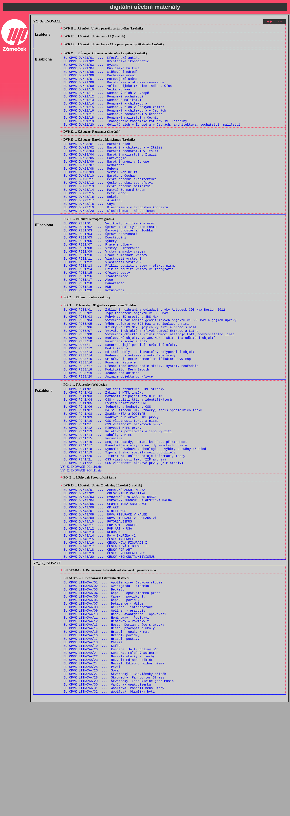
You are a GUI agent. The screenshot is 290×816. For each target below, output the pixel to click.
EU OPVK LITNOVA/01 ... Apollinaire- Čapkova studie (113, 676)
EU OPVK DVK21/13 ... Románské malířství (102, 112)
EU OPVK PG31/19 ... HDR (87, 332)
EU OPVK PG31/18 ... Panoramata (94, 327)
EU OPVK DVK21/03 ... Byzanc (91, 70)
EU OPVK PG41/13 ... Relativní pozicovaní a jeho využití (118, 501)
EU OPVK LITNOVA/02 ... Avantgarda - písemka (106, 680)
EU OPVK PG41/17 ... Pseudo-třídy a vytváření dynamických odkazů (125, 518)
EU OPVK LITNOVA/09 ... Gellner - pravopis (104, 709)
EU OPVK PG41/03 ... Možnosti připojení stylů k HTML (114, 459)
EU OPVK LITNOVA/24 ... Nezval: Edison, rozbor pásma (114, 772)
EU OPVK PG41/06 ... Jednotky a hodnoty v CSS (107, 472)
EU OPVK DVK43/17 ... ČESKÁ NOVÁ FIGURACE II (106, 635)
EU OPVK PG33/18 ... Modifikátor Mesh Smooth (106, 429)
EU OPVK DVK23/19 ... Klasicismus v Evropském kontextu (116, 238)
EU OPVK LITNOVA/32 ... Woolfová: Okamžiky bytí (109, 805)
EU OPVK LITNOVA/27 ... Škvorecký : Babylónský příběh (115, 784)
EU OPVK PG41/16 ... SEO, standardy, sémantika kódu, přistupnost (125, 514)
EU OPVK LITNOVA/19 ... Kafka (92, 751)
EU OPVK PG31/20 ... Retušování (94, 336)
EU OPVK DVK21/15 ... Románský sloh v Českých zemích (114, 120)
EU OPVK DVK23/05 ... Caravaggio (95, 180)
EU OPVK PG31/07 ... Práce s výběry (98, 281)
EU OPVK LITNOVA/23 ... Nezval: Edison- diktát (108, 768)
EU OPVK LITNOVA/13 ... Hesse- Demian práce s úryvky (114, 726)
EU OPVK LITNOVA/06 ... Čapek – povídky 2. (104, 697)
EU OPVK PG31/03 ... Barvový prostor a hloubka (108, 265)
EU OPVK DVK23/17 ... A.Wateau (93, 230)
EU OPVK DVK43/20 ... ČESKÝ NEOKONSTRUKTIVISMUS (109, 647)
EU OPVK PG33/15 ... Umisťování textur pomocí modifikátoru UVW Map (127, 416)
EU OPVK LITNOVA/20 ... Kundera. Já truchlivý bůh (111, 755)
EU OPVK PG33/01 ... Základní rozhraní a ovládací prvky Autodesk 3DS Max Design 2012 (144, 358)
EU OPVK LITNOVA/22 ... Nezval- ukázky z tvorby (109, 763)
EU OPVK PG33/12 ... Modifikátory (96, 404)
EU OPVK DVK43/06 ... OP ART (91, 589)
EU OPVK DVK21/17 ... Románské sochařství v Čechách (113, 129)
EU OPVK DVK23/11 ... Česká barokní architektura (110, 205)
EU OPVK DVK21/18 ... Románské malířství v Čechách (112, 133)
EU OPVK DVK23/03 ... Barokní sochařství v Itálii (111, 171)
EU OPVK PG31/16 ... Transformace (96, 319)
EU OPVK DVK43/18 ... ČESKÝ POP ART (98, 639)
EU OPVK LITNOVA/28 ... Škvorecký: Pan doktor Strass (114, 789)
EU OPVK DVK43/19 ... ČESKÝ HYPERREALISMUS (104, 643)
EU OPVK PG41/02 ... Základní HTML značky (103, 455)
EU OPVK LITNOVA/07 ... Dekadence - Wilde (103, 701)
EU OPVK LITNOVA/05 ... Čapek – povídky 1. (104, 692)
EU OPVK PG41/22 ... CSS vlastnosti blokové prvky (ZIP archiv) (123, 539)
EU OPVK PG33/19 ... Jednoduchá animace (101, 433)
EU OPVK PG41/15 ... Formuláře (93, 510)
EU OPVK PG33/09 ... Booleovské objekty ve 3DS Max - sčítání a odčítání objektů (140, 391)
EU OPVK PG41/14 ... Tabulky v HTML (98, 505)
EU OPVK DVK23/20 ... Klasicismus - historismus (109, 242)
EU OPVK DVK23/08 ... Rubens (91, 192)
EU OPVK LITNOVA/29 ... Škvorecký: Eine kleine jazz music (119, 793)
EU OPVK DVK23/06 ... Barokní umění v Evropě (106, 184)
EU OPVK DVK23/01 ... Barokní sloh (97, 163)
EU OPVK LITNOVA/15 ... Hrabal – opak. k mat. (107, 734)
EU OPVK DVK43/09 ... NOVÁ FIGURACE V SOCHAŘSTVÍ (110, 602)
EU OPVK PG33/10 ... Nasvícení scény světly (105, 395)
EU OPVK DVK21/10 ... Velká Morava (97, 99)
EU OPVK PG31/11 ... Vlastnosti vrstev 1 (102, 298)
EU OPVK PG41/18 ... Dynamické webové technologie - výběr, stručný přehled (135, 522)
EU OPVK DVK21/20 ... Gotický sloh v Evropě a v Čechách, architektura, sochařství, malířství (152, 141)
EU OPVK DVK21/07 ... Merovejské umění (101, 87)
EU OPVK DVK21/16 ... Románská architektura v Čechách (115, 124)
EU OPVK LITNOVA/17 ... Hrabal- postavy (101, 743)
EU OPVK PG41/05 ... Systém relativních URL (105, 468)
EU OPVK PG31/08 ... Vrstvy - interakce (101, 286)
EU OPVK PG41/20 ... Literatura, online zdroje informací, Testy (124, 530)
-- (279, 22)
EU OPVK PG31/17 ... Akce (88, 323)
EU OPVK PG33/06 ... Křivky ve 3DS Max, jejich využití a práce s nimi (130, 378)
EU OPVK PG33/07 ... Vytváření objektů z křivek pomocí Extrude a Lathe (131, 383)
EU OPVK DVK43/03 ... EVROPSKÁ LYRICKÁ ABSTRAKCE (110, 576)
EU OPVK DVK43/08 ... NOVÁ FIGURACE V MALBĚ (105, 597)
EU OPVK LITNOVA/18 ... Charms (93, 747)
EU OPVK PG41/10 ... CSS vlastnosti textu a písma (111, 489)
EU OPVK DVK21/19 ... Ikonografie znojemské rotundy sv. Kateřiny (125, 137)
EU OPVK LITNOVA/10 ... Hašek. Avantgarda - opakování (115, 713)
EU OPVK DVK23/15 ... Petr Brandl (96, 221)
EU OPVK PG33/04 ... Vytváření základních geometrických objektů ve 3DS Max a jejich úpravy (150, 370)
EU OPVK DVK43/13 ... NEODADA (92, 618)
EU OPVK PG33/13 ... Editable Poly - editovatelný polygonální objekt (129, 408)
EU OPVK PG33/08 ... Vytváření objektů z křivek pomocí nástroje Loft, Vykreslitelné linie (149, 387)
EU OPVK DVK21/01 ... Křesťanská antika (101, 62)
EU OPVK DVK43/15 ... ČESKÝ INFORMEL (99, 627)
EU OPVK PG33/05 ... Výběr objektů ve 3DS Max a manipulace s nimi (126, 374)
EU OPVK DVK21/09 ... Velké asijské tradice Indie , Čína (118, 95)
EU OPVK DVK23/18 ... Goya (89, 234)
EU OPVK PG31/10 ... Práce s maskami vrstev (105, 294)
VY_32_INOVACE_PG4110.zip (80, 543)
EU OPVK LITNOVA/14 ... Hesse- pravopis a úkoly (109, 730)
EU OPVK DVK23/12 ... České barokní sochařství (108, 209)
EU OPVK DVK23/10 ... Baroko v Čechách (101, 200)
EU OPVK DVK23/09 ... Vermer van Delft (101, 196)
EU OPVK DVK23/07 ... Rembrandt (94, 188)
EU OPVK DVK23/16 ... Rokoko (91, 226)
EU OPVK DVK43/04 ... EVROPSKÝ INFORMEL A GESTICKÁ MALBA (118, 581)
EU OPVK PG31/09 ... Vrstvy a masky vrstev (104, 290)
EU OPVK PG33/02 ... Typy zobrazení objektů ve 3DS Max (116, 362)
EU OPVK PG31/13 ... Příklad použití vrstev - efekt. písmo (120, 306)
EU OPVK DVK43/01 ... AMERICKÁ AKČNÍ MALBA (104, 568)
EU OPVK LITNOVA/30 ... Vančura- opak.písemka (107, 797)
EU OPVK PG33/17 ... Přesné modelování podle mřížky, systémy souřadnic (131, 424)
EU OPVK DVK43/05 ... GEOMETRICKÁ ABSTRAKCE (105, 585)
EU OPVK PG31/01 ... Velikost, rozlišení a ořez (109, 256)
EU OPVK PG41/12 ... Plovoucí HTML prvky (102, 497)
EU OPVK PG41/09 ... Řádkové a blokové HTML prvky (111, 484)
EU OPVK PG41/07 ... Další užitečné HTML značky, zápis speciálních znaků (133, 476)
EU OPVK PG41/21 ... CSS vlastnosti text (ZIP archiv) (115, 535)
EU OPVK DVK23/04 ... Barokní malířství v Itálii (110, 175)
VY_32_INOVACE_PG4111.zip (80, 546)
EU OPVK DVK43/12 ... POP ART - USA (98, 614)
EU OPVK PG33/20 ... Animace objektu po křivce (108, 437)
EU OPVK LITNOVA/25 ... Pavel (92, 776)
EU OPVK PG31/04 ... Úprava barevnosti (101, 269)
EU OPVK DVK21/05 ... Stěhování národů (101, 78)
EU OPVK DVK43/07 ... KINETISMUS (95, 593)
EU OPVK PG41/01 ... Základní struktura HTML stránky (114, 451)
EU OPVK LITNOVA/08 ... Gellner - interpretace (108, 705)
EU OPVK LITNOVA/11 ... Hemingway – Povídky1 (106, 717)
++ (269, 22)
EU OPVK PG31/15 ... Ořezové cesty (97, 315)
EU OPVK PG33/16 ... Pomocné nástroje (100, 420)
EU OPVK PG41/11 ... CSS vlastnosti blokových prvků (113, 493)
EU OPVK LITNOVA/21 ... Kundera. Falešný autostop (111, 759)
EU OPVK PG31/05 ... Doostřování (95, 273)
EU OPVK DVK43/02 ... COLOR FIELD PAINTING (104, 572)
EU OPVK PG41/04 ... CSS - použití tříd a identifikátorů (118, 464)
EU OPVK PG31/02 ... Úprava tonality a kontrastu (110, 261)
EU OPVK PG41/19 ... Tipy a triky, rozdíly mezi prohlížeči (120, 526)
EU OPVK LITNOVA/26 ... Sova (91, 780)
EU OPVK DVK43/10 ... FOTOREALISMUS (98, 606)
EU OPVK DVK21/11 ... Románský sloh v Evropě (106, 103)
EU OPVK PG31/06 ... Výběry (90, 277)
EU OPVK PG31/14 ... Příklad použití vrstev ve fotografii (119, 311)
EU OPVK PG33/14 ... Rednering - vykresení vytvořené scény (120, 412)
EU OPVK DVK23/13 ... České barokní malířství (107, 213)
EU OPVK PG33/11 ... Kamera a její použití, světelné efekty (121, 399)
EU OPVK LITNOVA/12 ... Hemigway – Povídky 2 (106, 722)
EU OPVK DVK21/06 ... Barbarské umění (100, 83)
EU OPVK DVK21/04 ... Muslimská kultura (101, 74)
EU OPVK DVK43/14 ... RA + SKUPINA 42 (100, 622)
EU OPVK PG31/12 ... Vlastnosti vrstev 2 (102, 302)
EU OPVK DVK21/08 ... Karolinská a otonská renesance (114, 91)
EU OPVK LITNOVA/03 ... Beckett (94, 684)
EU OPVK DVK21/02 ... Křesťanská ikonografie (106, 66)
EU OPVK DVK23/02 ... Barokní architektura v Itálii (113, 167)
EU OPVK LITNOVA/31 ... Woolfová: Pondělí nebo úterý (114, 801)
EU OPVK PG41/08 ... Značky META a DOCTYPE (104, 480)
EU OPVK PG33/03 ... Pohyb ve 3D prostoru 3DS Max (111, 366)
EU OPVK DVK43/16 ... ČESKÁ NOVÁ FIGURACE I (105, 631)
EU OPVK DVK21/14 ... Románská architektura (105, 116)
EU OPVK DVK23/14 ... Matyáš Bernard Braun (104, 217)
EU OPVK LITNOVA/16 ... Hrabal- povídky (101, 738)
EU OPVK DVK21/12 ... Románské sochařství (103, 108)
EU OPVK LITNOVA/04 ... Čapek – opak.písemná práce (112, 688)
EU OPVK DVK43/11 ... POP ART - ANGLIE (101, 610)
